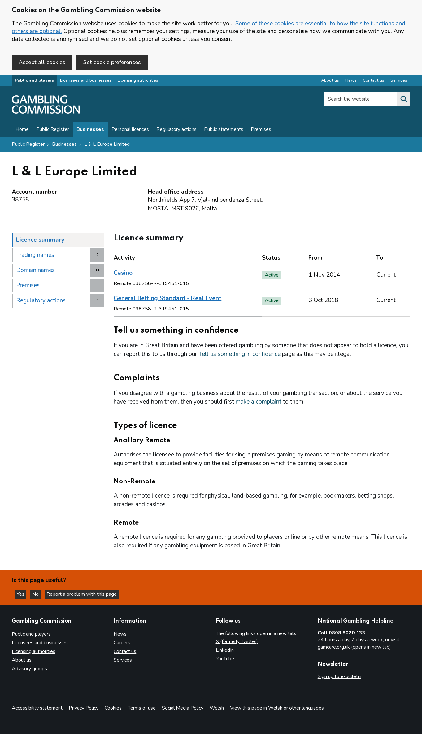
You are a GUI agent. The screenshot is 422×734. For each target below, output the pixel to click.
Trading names (35, 256)
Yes (23, 593)
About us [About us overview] (330, 81)
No (40, 593)
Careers (122, 643)
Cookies (113, 708)
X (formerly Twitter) (237, 641)
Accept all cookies (42, 62)
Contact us (125, 651)
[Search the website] (403, 100)
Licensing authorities (138, 81)
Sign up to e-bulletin (339, 676)
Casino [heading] (123, 274)
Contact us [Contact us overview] (373, 81)
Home (22, 130)
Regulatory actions (176, 130)
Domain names (35, 271)
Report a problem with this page (87, 593)
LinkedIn (225, 650)
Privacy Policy (83, 708)
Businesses (90, 130)
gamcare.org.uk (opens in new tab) (354, 647)
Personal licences (130, 130)
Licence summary (40, 241)
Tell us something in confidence (239, 355)
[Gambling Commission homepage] (46, 113)
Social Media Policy (182, 708)
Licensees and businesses (85, 81)
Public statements (223, 130)
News (120, 634)
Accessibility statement (37, 708)
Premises (261, 130)
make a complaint (258, 403)
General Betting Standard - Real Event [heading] (167, 299)
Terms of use (142, 708)
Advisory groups (29, 669)
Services (123, 660)
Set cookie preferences (112, 62)
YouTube (225, 659)
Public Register (52, 130)
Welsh (217, 708)
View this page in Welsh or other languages (277, 708)
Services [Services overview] (398, 81)
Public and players (34, 81)
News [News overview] (351, 81)
